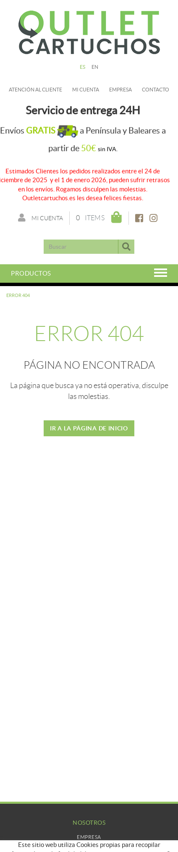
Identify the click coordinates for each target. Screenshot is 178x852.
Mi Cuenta (89, 845)
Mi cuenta (85, 89)
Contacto (155, 89)
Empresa (120, 89)
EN (95, 67)
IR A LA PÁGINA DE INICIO (89, 428)
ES (83, 67)
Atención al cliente (35, 89)
